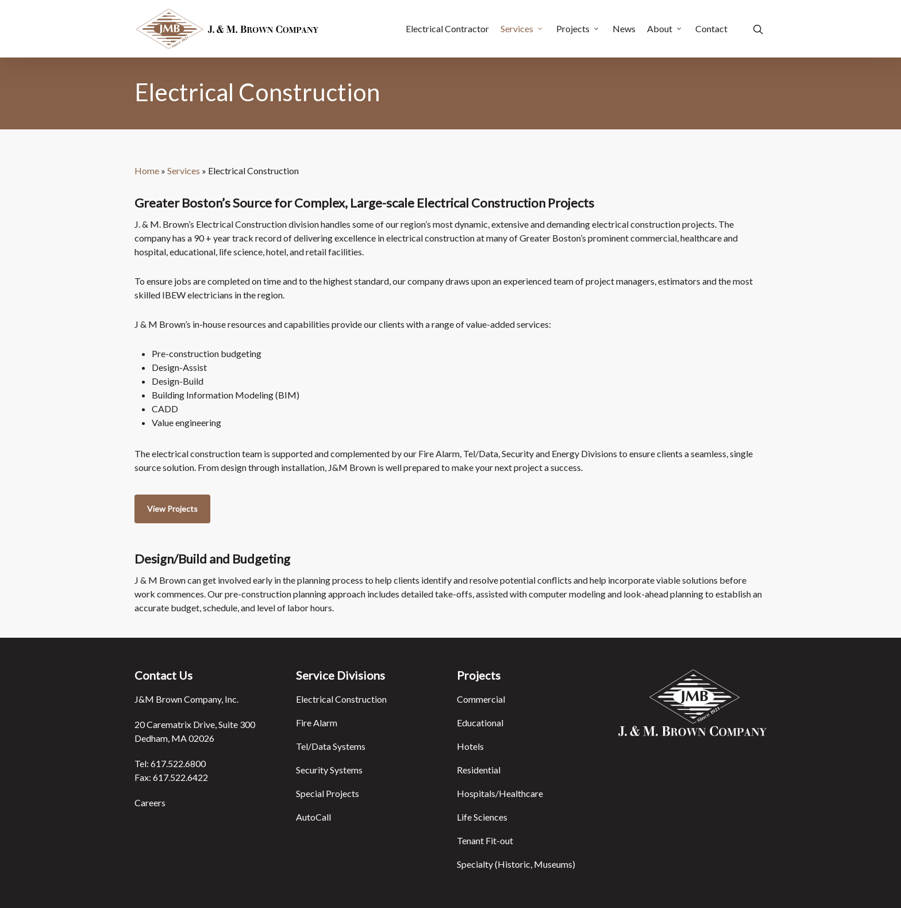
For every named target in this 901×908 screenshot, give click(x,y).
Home (146, 170)
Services (522, 28)
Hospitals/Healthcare (500, 793)
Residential (478, 769)
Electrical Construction (341, 699)
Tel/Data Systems (330, 746)
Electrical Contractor (447, 28)
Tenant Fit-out (485, 840)
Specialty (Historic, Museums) (516, 864)
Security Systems (329, 769)
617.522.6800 (178, 763)
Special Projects (327, 793)
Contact (711, 28)
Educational (480, 722)
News (624, 28)
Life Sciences (482, 816)
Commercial (481, 699)
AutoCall (313, 816)
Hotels (470, 746)
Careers (149, 802)
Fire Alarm (316, 722)
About (665, 28)
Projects (578, 28)
